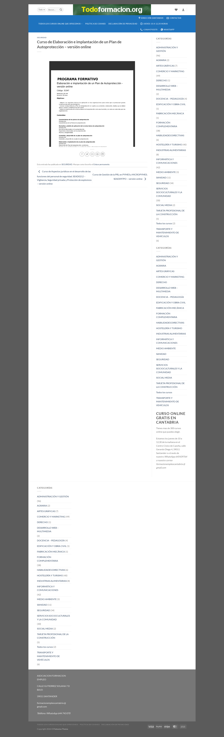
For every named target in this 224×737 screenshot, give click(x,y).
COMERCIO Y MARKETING (170, 71)
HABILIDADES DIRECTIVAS (170, 135)
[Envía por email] (92, 154)
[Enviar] (61, 9)
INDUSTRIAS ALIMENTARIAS (171, 150)
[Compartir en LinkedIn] (102, 154)
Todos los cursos (164, 223)
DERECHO (161, 80)
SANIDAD (161, 177)
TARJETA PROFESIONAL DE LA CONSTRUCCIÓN (170, 212)
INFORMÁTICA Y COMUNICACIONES (166, 161)
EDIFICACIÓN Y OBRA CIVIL (171, 104)
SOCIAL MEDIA (164, 205)
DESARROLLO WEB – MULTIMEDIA (167, 87)
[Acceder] (183, 10)
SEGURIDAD (42, 37)
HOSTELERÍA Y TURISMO (169, 144)
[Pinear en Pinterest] (97, 154)
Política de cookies (95, 24)
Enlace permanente (101, 164)
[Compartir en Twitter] (87, 154)
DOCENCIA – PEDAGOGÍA (170, 98)
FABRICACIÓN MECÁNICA (170, 113)
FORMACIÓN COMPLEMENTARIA (166, 124)
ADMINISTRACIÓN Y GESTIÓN (167, 49)
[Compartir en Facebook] (82, 154)
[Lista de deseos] (176, 10)
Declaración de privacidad (122, 24)
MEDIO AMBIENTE (166, 172)
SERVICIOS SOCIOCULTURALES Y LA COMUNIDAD (169, 192)
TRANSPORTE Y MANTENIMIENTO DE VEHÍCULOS (167, 233)
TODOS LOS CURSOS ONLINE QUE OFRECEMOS (60, 23)
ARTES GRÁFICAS (165, 65)
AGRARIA (161, 60)
